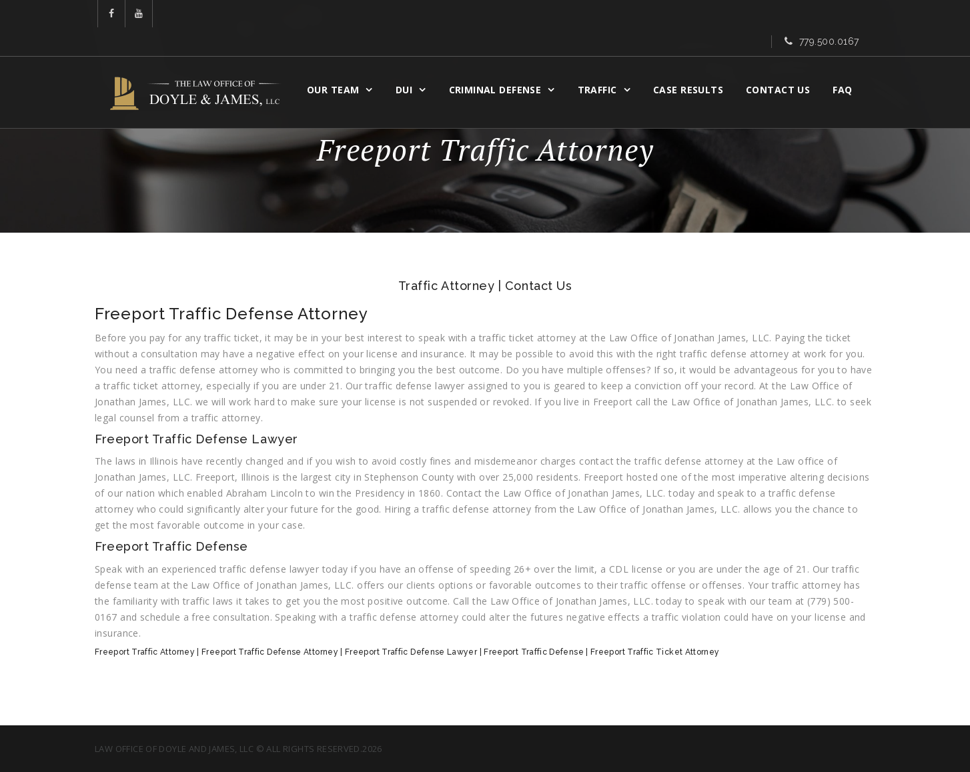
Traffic (606, 64)
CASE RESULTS (697, 64)
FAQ (851, 64)
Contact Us (787, 64)
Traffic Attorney (446, 286)
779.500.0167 (829, 15)
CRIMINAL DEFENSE (504, 64)
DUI (412, 64)
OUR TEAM (342, 64)
